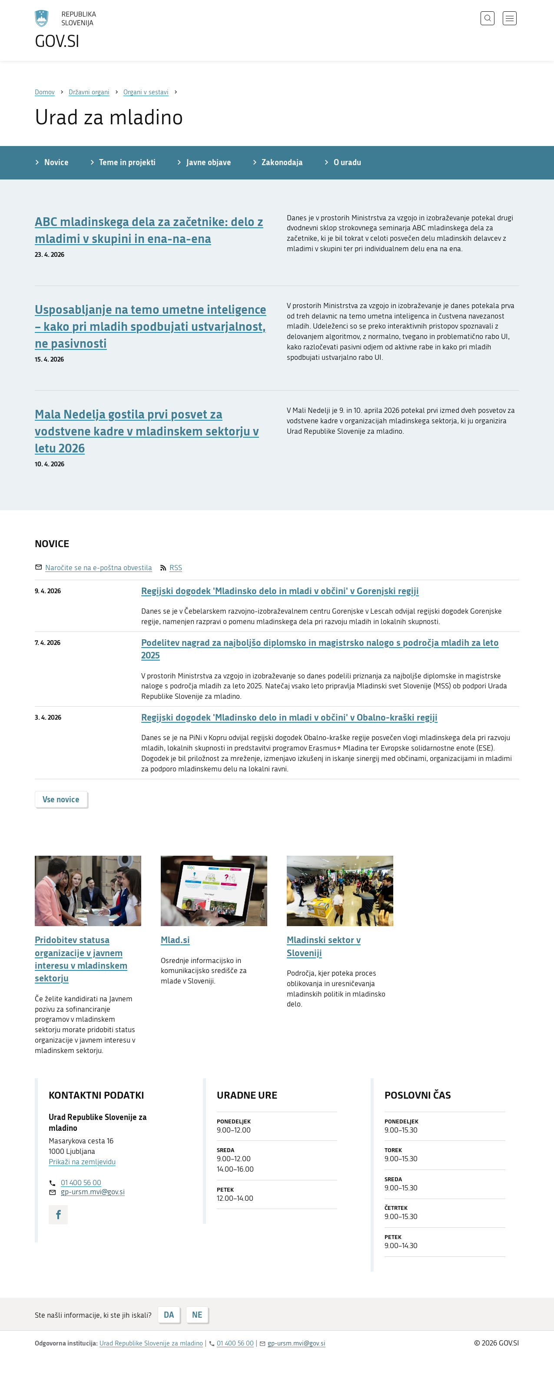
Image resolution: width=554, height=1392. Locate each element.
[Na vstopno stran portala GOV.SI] (89, 29)
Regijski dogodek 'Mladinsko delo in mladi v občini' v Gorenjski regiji (280, 591)
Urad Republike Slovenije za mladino (151, 1343)
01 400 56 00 (81, 1182)
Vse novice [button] (61, 799)
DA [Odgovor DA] (169, 1314)
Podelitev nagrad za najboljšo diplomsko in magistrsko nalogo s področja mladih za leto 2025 (320, 648)
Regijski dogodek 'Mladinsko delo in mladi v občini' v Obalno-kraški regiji (289, 717)
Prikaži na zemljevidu (82, 1161)
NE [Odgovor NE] (197, 1314)
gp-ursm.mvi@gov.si (93, 1191)
